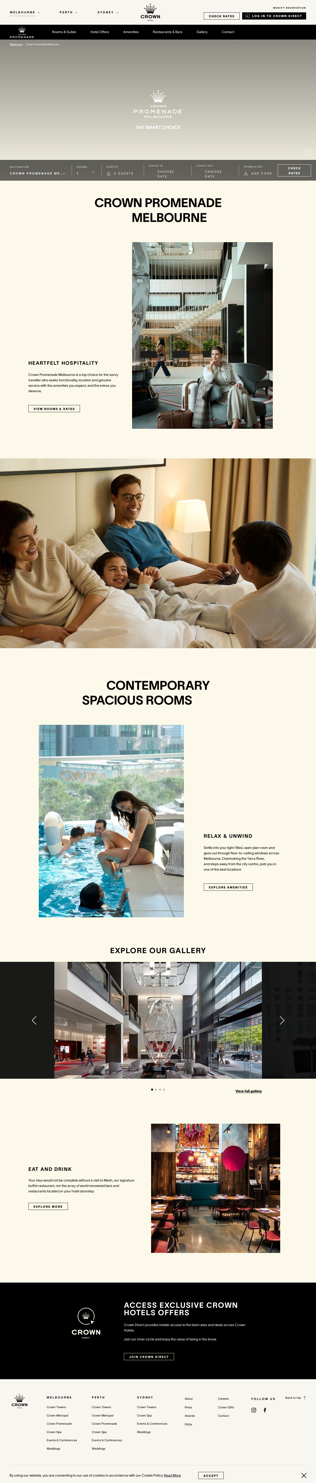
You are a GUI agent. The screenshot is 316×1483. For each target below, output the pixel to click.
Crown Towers (56, 1407)
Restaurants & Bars (167, 32)
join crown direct (149, 1356)
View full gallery (249, 1091)
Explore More (48, 1206)
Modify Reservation (289, 8)
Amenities (131, 32)
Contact (228, 32)
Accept (210, 1475)
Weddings (53, 1448)
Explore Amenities (228, 887)
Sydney (145, 1397)
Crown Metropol (57, 1415)
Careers (223, 1398)
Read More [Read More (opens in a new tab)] (172, 1475)
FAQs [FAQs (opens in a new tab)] (188, 1424)
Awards (190, 1415)
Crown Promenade (59, 1423)
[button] (34, 1020)
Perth (98, 1397)
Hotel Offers (99, 32)
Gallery (202, 32)
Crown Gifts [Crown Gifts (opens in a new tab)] (226, 1407)
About (189, 1398)
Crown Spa (54, 1432)
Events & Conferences (62, 1440)
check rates (222, 16)
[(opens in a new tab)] (253, 1410)
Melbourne (59, 1397)
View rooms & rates (54, 408)
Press (188, 1407)
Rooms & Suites (64, 32)
